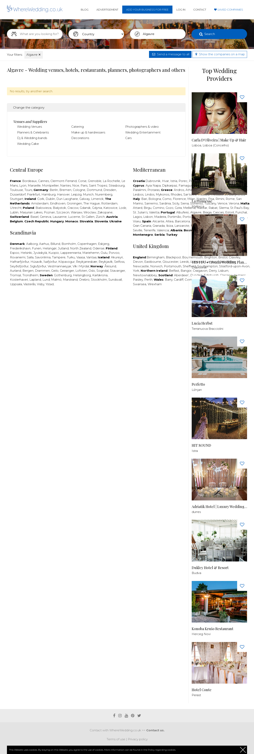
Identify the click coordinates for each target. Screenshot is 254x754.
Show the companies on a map (219, 54)
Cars (128, 138)
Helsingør (50, 248)
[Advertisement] (96, 301)
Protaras (153, 190)
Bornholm (69, 244)
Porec (183, 181)
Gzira (178, 208)
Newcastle (141, 266)
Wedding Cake (28, 144)
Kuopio (53, 253)
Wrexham (155, 284)
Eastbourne (152, 262)
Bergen (28, 270)
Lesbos (138, 194)
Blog (85, 9)
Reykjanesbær (86, 262)
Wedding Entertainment (143, 132)
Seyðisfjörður (19, 266)
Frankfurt (33, 194)
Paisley (138, 279)
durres (196, 512)
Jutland (63, 248)
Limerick (97, 199)
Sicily (175, 203)
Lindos (149, 194)
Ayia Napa (153, 185)
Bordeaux (29, 181)
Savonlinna (43, 257)
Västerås (29, 284)
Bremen (65, 190)
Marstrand (70, 279)
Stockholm (99, 279)
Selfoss (119, 262)
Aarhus (44, 244)
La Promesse (202, 201)
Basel (34, 217)
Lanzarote (181, 226)
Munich (88, 194)
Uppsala (16, 284)
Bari (144, 199)
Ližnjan (197, 390)
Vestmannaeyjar (59, 266)
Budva (196, 573)
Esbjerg (103, 244)
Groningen (74, 203)
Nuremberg (103, 194)
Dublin (50, 199)
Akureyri (117, 257)
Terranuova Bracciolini (207, 329)
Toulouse (16, 190)
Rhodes (176, 194)
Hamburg (48, 194)
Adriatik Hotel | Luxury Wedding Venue (219, 506)
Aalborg (32, 244)
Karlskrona (100, 275)
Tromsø (15, 275)
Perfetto (198, 384)
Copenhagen (87, 244)
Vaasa (80, 257)
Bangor (186, 270)
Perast (196, 695)
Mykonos (162, 194)
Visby (40, 284)
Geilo (55, 270)
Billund (55, 244)
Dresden (109, 190)
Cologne (79, 190)
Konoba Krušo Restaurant (212, 629)
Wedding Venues (29, 126)
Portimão (174, 217)
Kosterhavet (19, 279)
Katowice (110, 208)
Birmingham (156, 257)
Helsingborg (82, 275)
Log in (180, 9)
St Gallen (88, 217)
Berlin (54, 190)
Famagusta (187, 185)
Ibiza (169, 226)
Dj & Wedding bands (32, 138)
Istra (195, 451)
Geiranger (67, 270)
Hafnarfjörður (19, 262)
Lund (46, 279)
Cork (40, 199)
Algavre (33, 54)
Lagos (137, 217)
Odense (98, 248)
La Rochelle (111, 181)
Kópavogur (66, 262)
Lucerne (74, 217)
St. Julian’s (140, 212)
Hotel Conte (202, 690)
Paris (84, 185)
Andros (179, 190)
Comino (158, 208)
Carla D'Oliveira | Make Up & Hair (219, 140)
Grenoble (94, 181)
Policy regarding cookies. (162, 749)
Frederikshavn (20, 248)
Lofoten (81, 270)
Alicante (158, 221)
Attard (137, 208)
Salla (30, 257)
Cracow (72, 208)
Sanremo (151, 203)
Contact (199, 9)
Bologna (154, 199)
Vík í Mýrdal (81, 266)
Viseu (137, 221)
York (136, 270)
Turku (71, 257)
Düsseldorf (18, 194)
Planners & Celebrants (33, 132)
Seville (137, 230)
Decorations (80, 138)
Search (209, 34)
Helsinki (26, 253)
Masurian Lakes (31, 212)
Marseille (34, 185)
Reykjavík (106, 262)
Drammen (42, 270)
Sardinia (165, 203)
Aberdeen (181, 275)
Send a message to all (170, 54)
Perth (148, 279)
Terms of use (116, 739)
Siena (185, 203)
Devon (138, 262)
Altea (169, 221)
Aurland (15, 270)
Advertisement (107, 9)
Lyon (22, 185)
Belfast (174, 270)
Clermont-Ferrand (63, 181)
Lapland (35, 279)
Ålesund (110, 266)
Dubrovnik (153, 181)
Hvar (165, 181)
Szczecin (62, 212)
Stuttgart (16, 199)
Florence (179, 199)
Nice (75, 185)
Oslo (92, 270)
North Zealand (80, 248)
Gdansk (85, 208)
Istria (173, 181)
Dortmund (94, 190)
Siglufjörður (38, 266)
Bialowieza (43, 208)
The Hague (91, 203)
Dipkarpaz (169, 185)
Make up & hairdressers (88, 132)
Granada (159, 226)
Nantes (65, 185)
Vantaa (91, 257)
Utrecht (15, 208)
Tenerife (150, 230)
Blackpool (173, 257)
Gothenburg (63, 275)
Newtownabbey (145, 275)
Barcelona (182, 221)
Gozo (169, 208)
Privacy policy (138, 739)
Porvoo (114, 253)
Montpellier (50, 185)
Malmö (56, 279)
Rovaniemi (17, 257)
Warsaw (76, 212)
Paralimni (139, 190)
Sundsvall (115, 279)
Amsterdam (40, 203)
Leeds (184, 262)
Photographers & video (142, 126)
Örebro (84, 279)
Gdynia (97, 208)
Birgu (147, 208)
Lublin (14, 212)
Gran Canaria (142, 226)
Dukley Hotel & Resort (210, 567)
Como (166, 199)
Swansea (139, 284)
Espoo (14, 253)
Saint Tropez (98, 185)
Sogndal (102, 270)
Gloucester (170, 262)
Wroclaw (90, 212)
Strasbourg (117, 185)
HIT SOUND (201, 445)
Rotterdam (109, 203)
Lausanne (60, 217)
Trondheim (30, 275)
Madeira (160, 217)
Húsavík (36, 262)
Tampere (58, 257)
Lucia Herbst (202, 323)
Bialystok (59, 208)
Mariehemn (90, 253)
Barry (168, 279)
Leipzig (76, 194)
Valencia (163, 230)
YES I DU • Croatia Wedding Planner (219, 262)
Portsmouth (172, 266)
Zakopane (105, 212)
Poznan (49, 212)
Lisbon (148, 217)
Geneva (45, 217)
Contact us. (155, 730)
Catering (77, 126)
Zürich (100, 217)
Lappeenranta (70, 253)
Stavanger (117, 270)
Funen (36, 248)
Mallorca (198, 206)
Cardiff (178, 279)
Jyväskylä (40, 253)
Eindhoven (57, 203)
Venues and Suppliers (30, 121)
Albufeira (182, 212)
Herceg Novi (201, 634)
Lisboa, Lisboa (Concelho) (210, 145)
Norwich (156, 266)
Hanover (63, 194)
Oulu (104, 253)
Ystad (50, 284)
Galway (84, 199)
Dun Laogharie (67, 199)
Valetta (154, 212)
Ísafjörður (50, 262)
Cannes (43, 181)
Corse (82, 181)
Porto (187, 217)
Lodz (122, 208)
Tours (28, 190)
